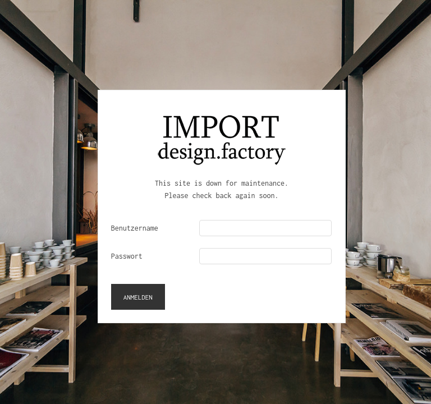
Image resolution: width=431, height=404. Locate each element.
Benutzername (134, 228)
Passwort (127, 256)
